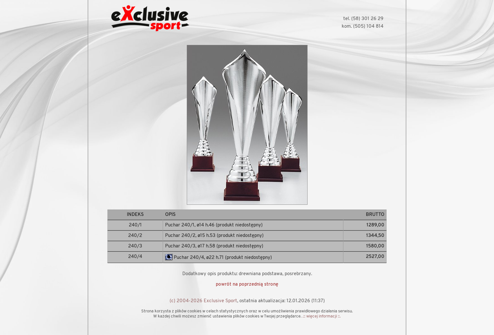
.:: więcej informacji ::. (321, 316)
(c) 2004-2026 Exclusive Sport (203, 301)
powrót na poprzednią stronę (247, 284)
